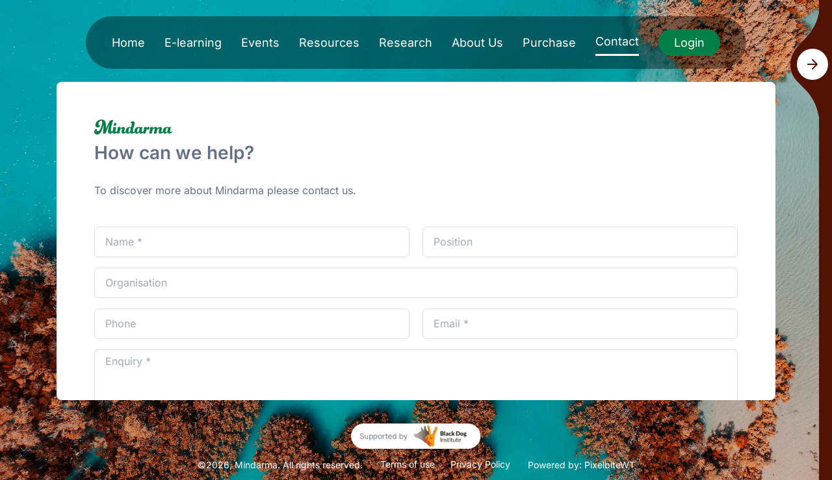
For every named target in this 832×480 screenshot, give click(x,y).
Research (405, 42)
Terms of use (407, 464)
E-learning (193, 42)
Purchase (549, 42)
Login (689, 42)
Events (260, 42)
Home (128, 42)
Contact (617, 41)
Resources (329, 42)
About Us (477, 42)
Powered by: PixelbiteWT (581, 464)
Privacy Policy (480, 464)
